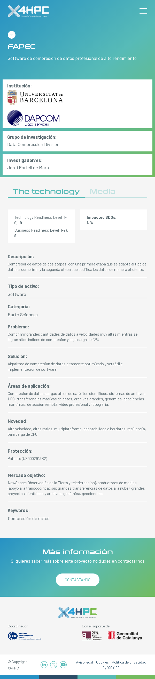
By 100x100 (111, 667)
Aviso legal (84, 662)
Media (102, 192)
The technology (46, 192)
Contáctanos (77, 579)
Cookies (102, 662)
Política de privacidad (129, 662)
